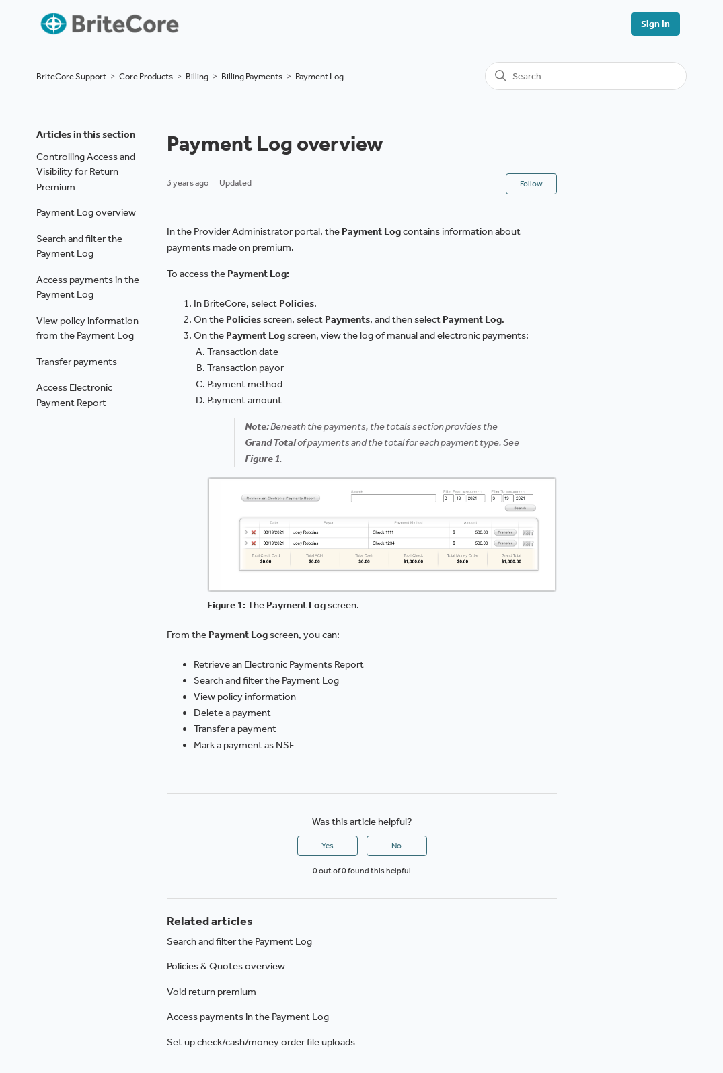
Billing (197, 76)
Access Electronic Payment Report (74, 395)
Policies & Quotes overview (226, 966)
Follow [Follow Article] (531, 183)
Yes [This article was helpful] (327, 845)
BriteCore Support (71, 76)
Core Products (146, 76)
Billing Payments (251, 76)
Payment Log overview (86, 212)
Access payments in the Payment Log (87, 287)
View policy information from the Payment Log (87, 328)
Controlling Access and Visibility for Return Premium (85, 172)
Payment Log (319, 76)
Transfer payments (76, 362)
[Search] (586, 76)
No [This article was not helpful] (396, 845)
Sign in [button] (655, 24)
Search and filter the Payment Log (79, 246)
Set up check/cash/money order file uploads (261, 1042)
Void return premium (211, 992)
